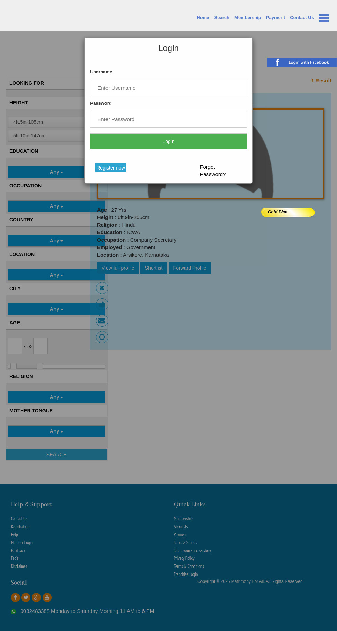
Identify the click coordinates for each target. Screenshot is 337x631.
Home (203, 17)
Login (168, 141)
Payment (275, 17)
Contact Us (302, 17)
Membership (247, 17)
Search (221, 17)
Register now (110, 168)
